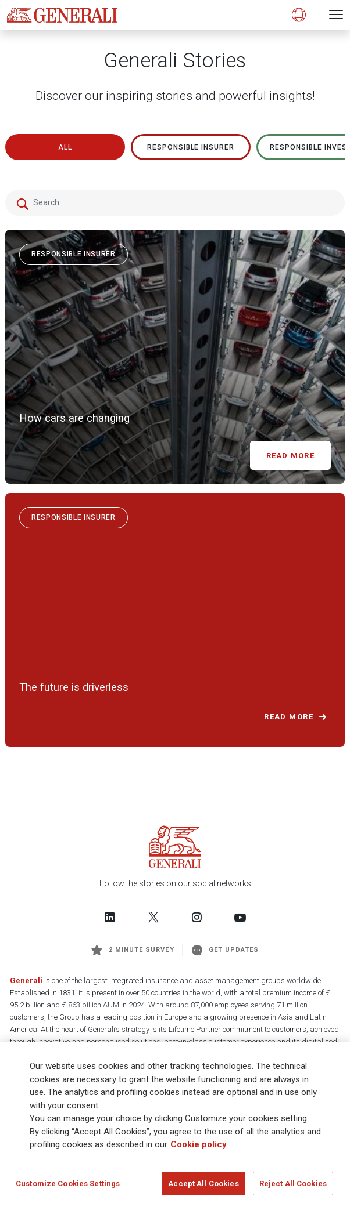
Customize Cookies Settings (68, 1187)
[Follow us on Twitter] (153, 917)
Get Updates (225, 950)
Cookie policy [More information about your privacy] (198, 1148)
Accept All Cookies (203, 1187)
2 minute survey (132, 950)
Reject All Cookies (293, 1187)
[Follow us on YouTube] (240, 917)
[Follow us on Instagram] (196, 917)
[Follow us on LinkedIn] (110, 917)
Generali (26, 980)
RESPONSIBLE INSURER (190, 147)
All (65, 147)
